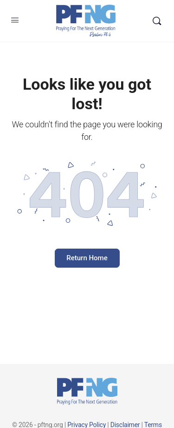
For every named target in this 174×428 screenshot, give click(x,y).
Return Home (86, 258)
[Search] (156, 21)
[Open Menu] (14, 20)
